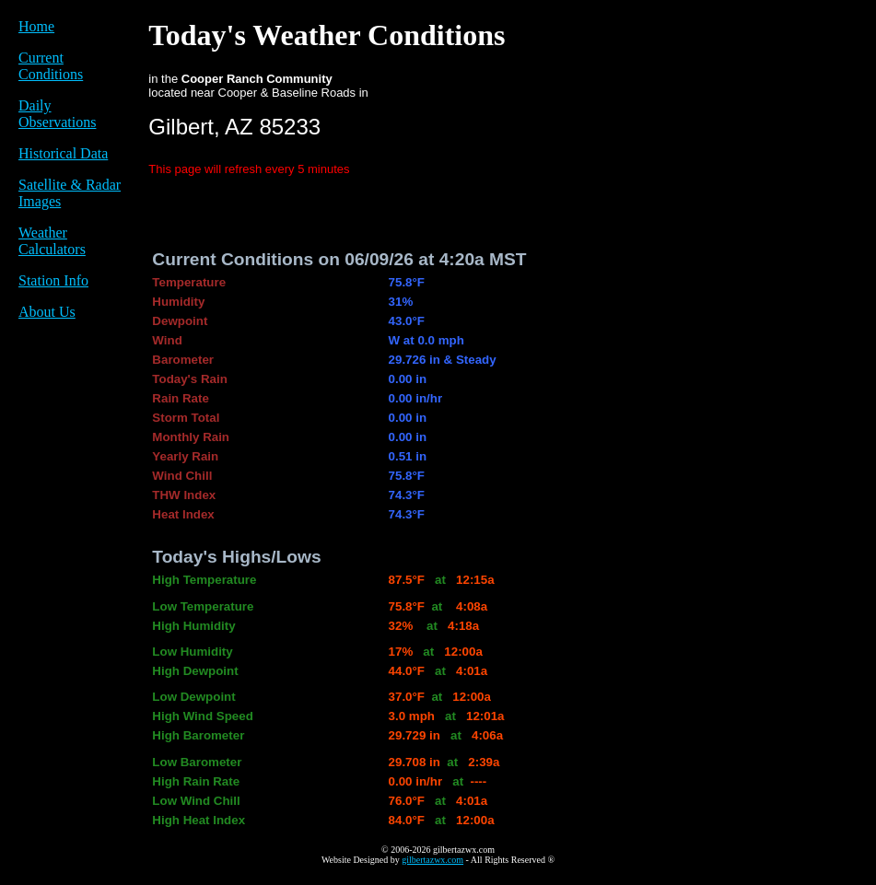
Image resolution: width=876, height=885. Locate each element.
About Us (47, 312)
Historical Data (63, 153)
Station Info (53, 280)
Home (36, 26)
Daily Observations (57, 114)
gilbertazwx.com (432, 860)
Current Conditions (50, 66)
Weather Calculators (52, 241)
